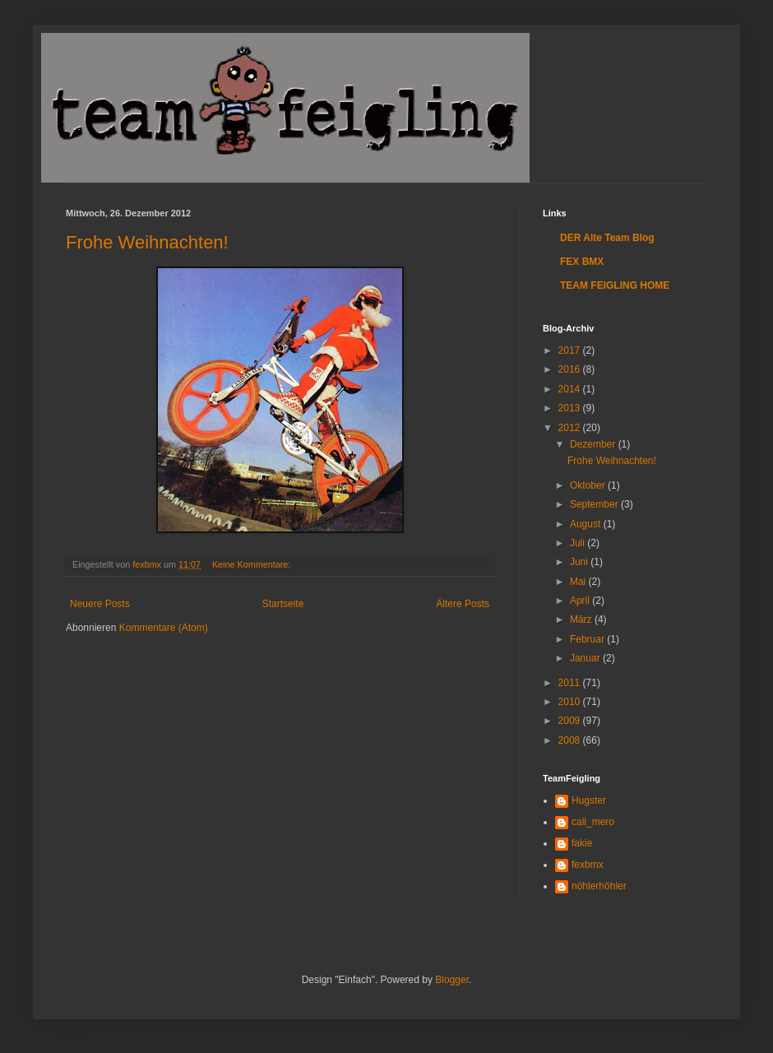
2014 (570, 389)
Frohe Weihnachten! (147, 242)
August (587, 524)
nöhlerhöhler (599, 886)
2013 (570, 408)
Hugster (589, 800)
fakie (582, 843)
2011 (570, 683)
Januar (586, 658)
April (581, 600)
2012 (570, 428)
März (582, 619)
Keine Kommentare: (252, 564)
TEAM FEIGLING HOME (614, 285)
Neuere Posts (100, 604)
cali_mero (593, 822)
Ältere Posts (462, 604)
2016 (570, 369)
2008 (570, 740)
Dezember (594, 444)
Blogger (452, 980)
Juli (578, 543)
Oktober (589, 485)
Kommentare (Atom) (163, 627)
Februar (588, 639)
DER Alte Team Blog (607, 238)
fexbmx (588, 864)
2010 (570, 701)
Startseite (283, 604)
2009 (570, 720)
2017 (570, 350)
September (595, 504)
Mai (579, 581)
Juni (580, 562)
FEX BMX (582, 261)
